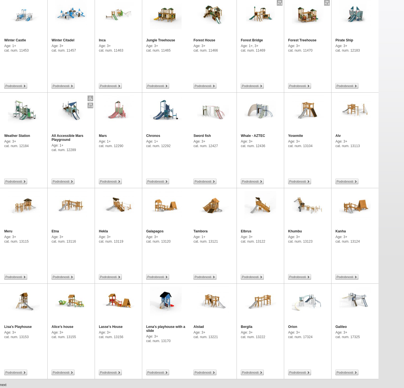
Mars (103, 136)
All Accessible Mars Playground (67, 138)
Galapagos (154, 231)
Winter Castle (15, 40)
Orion (292, 327)
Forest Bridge (252, 40)
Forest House (204, 40)
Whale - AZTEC (253, 136)
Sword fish (202, 136)
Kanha (340, 231)
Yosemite (295, 136)
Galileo (341, 327)
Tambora (201, 231)
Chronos (153, 136)
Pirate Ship (344, 40)
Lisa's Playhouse (18, 327)
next (3, 385)
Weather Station (17, 136)
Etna (55, 231)
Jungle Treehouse (160, 40)
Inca (102, 40)
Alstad (199, 327)
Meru (8, 231)
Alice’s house (62, 327)
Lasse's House (111, 327)
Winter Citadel (63, 40)
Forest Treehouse (302, 40)
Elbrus (246, 231)
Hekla (103, 231)
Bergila (246, 327)
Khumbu (295, 231)
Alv (338, 136)
